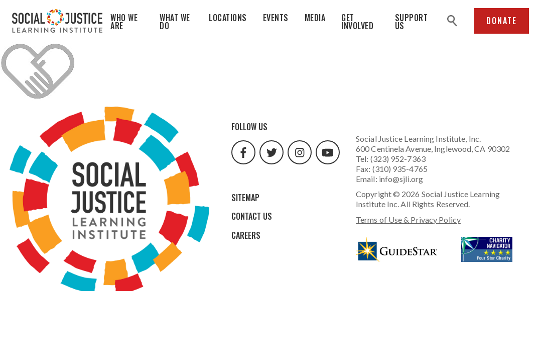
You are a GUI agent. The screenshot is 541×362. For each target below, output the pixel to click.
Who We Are (124, 22)
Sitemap (245, 198)
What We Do (175, 22)
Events (276, 18)
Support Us (411, 22)
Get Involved (357, 22)
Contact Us (251, 216)
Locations (228, 18)
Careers (245, 235)
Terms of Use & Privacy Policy (408, 219)
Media (315, 18)
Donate (501, 21)
